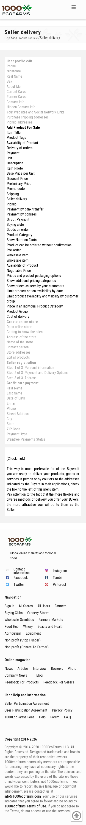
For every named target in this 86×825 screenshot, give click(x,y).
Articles (22, 668)
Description (15, 163)
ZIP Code (13, 429)
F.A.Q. (68, 717)
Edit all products (18, 357)
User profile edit (19, 61)
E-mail (11, 403)
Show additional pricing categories (31, 281)
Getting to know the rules (25, 332)
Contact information (22, 571)
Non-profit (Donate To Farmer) (27, 647)
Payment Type (17, 434)
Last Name (14, 393)
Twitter (19, 584)
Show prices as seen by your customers (35, 286)
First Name (14, 388)
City (9, 419)
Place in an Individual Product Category (35, 306)
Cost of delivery (18, 316)
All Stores (26, 606)
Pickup (12, 204)
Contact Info (15, 102)
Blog (39, 675)
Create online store (22, 322)
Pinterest (59, 584)
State (10, 424)
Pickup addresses (19, 122)
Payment (13, 153)
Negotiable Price (19, 270)
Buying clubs (16, 224)
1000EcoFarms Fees (19, 717)
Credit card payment (23, 383)
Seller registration (21, 362)
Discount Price (17, 178)
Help (42, 717)
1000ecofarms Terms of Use (25, 806)
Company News (16, 675)
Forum (54, 717)
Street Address (18, 414)
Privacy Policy (62, 710)
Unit (9, 158)
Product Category (19, 235)
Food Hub (12, 626)
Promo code (16, 189)
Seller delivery (17, 199)
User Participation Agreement (26, 710)
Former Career (17, 97)
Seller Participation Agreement (27, 703)
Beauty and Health (50, 626)
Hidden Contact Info (21, 107)
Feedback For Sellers (58, 682)
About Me (14, 86)
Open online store (19, 327)
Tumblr (58, 577)
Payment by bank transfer (25, 209)
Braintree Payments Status (26, 439)
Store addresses (19, 352)
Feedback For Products (22, 682)
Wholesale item (17, 255)
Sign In (9, 606)
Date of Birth (16, 398)
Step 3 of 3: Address (21, 378)
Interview (39, 668)
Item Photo (15, 168)
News (9, 668)
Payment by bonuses (22, 214)
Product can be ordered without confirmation (39, 245)
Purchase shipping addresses (28, 117)
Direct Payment (18, 219)
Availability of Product (22, 143)
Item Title (14, 132)
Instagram (60, 571)
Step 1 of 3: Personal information (30, 367)
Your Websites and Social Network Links (35, 112)
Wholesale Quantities (19, 619)
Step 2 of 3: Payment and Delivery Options (37, 372)
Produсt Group (17, 311)
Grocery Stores (38, 613)
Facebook (21, 577)
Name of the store (20, 342)
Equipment (33, 633)
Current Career (17, 91)
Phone (11, 66)
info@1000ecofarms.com (23, 796)
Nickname (14, 71)
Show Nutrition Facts (22, 240)
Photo (72, 668)
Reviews (57, 668)
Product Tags (16, 137)
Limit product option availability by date (35, 291)
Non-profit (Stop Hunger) (23, 640)
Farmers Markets (51, 619)
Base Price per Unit (21, 173)
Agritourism (13, 633)
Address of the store (21, 337)
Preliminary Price (19, 183)
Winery (28, 626)
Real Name (14, 76)
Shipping (13, 194)
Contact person (18, 347)
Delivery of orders (20, 148)
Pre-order (14, 250)
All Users (43, 606)
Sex (9, 81)
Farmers (61, 606)
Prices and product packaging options (34, 275)
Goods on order (18, 229)
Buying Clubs (14, 613)
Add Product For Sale (23, 127)
